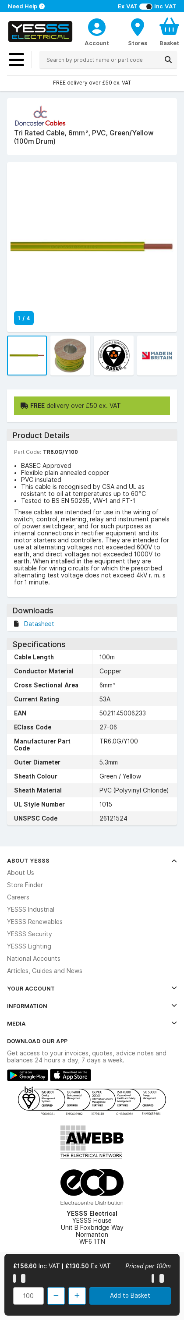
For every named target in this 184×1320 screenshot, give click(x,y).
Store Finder (25, 884)
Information (92, 1005)
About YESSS (92, 860)
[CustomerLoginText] (97, 26)
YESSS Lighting (29, 946)
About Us (20, 872)
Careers (18, 897)
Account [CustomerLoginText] (97, 42)
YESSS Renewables (35, 921)
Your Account (92, 988)
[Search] (168, 59)
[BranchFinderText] (138, 31)
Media (92, 1023)
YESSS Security (29, 934)
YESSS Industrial (30, 909)
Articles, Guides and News (44, 970)
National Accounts (33, 958)
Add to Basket (130, 1295)
